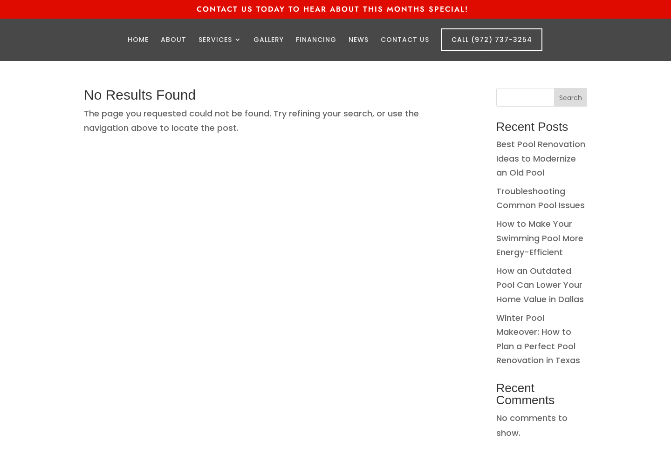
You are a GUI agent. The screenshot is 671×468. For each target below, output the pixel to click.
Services (215, 40)
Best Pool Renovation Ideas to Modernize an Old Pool (540, 158)
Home (138, 40)
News (359, 40)
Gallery (268, 40)
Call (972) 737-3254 (492, 39)
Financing (316, 40)
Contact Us (405, 40)
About (173, 40)
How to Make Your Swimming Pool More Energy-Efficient (539, 238)
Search (570, 97)
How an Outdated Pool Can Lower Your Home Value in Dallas (540, 285)
